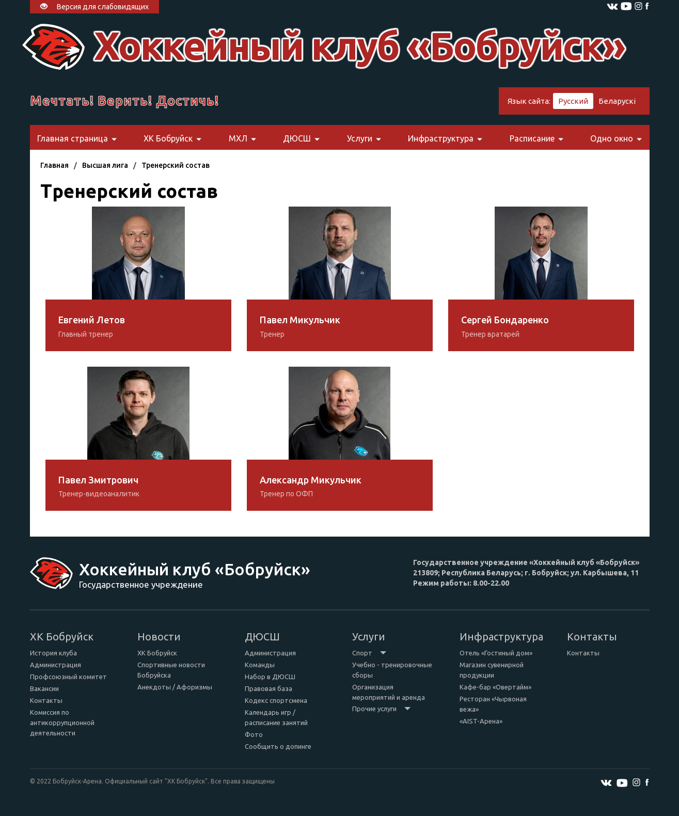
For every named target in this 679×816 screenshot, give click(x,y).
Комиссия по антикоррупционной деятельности (62, 722)
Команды (260, 664)
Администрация (55, 664)
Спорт (369, 652)
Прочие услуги (381, 708)
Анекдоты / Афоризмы (174, 687)
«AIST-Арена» (481, 721)
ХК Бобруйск (172, 138)
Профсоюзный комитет (68, 676)
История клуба (53, 652)
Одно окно (616, 138)
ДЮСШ (301, 138)
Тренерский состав (175, 165)
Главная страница (77, 138)
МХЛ (242, 138)
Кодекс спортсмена (276, 700)
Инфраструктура (445, 138)
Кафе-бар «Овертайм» (495, 687)
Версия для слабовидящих (94, 7)
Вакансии (44, 688)
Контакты (46, 700)
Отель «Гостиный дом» (496, 652)
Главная (54, 165)
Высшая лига (105, 165)
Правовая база (268, 688)
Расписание (536, 138)
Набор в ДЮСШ (270, 676)
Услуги (364, 138)
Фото (254, 734)
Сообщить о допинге (278, 746)
